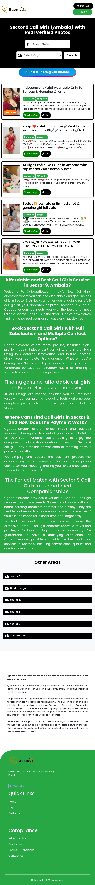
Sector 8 (13, 612)
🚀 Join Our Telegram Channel (47, 72)
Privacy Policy (17, 838)
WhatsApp (31, 115)
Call (46, 115)
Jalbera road (16, 635)
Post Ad (82, 5)
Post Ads (14, 813)
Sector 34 (13, 623)
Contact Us (15, 856)
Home (12, 802)
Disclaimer (15, 844)
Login (82, 12)
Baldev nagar (16, 588)
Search (72, 55)
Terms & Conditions (21, 850)
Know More (17, 785)
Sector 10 (13, 600)
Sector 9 (13, 576)
